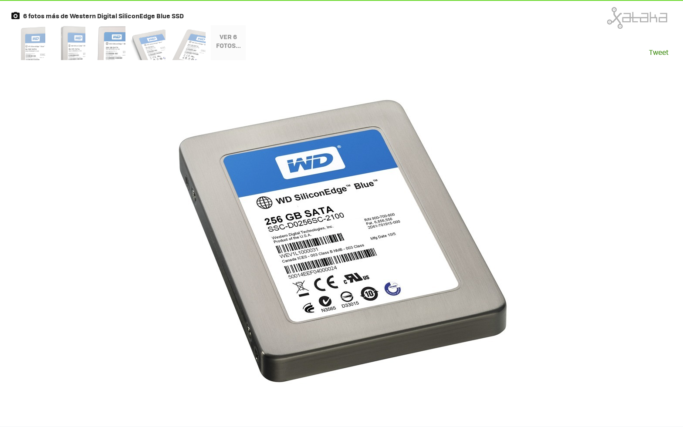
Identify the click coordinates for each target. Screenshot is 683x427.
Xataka (618, 18)
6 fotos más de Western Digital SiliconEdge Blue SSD (103, 15)
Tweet (658, 52)
